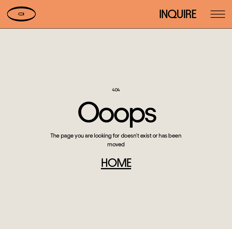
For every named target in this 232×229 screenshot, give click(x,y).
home (116, 162)
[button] (218, 14)
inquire (177, 14)
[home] (21, 14)
